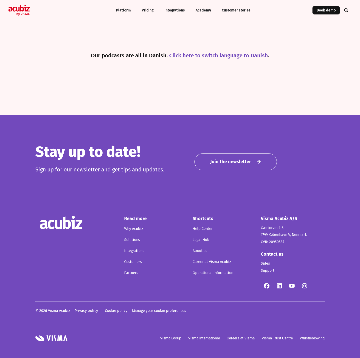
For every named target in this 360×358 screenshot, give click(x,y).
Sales (265, 263)
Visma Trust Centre (277, 338)
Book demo (326, 10)
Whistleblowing (312, 338)
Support (267, 270)
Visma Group (170, 338)
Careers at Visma (241, 338)
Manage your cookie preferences (159, 310)
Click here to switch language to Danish (218, 56)
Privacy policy (86, 310)
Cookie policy (116, 310)
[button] (346, 10)
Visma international (204, 338)
